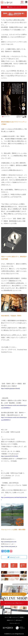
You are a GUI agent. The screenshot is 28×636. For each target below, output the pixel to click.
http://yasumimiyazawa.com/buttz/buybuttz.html (14, 499)
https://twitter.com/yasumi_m (9, 546)
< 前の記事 (4, 565)
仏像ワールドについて (13, 617)
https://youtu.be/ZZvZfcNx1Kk (9, 456)
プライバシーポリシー (13, 623)
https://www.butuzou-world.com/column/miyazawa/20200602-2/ (14, 407)
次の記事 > (23, 565)
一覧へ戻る (13, 565)
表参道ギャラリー (10, 620)
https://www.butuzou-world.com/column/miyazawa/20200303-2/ (14, 419)
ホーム (6, 617)
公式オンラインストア (14, 7)
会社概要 (21, 617)
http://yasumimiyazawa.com (8, 541)
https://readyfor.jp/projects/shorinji (10, 388)
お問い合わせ (18, 620)
